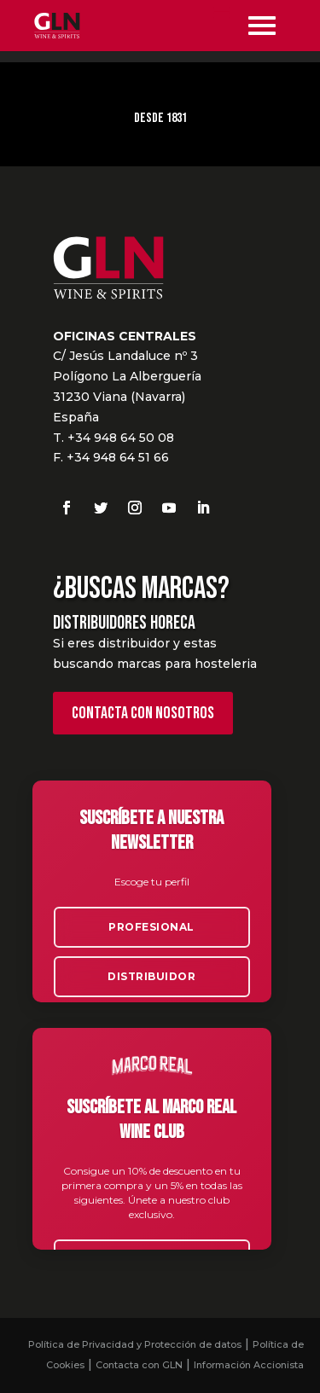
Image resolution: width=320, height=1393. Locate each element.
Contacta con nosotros (143, 713)
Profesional (151, 926)
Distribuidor (151, 976)
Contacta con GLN (139, 1365)
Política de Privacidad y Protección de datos (134, 1344)
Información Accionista (249, 1365)
